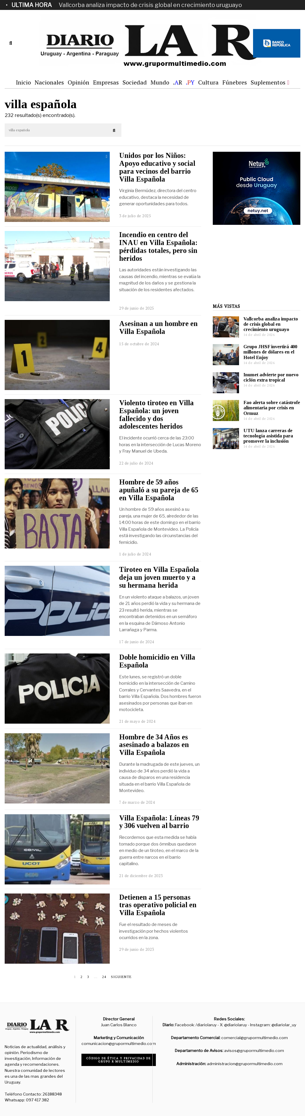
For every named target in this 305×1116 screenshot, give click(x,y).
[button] (114, 130)
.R (177, 82)
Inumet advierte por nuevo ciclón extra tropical (271, 377)
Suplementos (268, 82)
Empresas (106, 82)
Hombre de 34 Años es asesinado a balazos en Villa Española (154, 745)
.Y (190, 82)
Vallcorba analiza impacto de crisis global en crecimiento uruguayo (150, 4)
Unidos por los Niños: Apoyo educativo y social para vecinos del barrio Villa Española (157, 167)
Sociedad (135, 82)
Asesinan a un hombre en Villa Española (158, 327)
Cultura (208, 82)
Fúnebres (234, 82)
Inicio (23, 82)
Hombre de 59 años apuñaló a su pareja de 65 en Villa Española (158, 490)
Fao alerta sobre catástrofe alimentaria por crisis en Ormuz (271, 408)
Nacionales (49, 82)
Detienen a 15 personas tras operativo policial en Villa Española (157, 905)
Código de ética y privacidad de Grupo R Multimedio (118, 1059)
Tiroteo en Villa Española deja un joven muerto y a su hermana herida (159, 577)
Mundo (160, 82)
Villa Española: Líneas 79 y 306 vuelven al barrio (159, 822)
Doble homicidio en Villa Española (157, 661)
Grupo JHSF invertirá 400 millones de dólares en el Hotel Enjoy (270, 352)
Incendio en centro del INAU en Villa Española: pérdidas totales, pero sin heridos (158, 246)
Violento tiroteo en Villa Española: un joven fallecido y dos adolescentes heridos (156, 414)
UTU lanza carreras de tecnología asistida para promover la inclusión (268, 436)
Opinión (78, 82)
